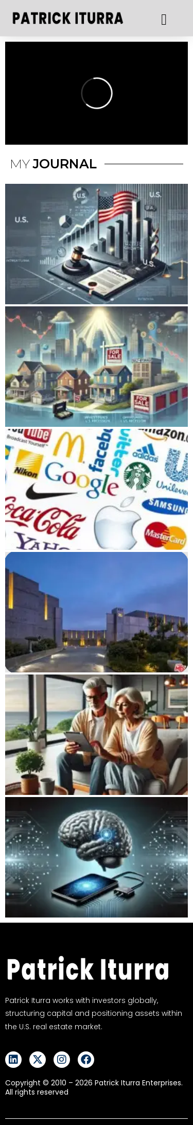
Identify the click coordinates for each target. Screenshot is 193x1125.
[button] (164, 19)
